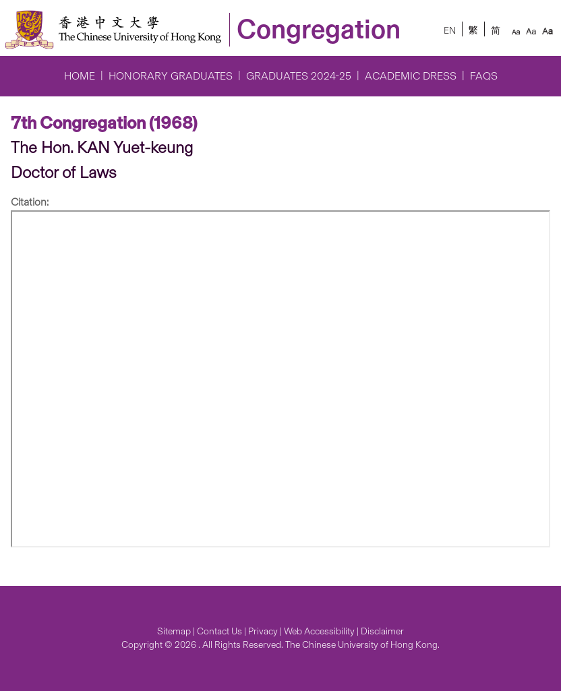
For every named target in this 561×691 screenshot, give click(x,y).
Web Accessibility (319, 631)
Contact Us (219, 631)
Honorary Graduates (171, 75)
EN (450, 30)
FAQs (484, 75)
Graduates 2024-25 (298, 75)
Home (79, 75)
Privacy (263, 631)
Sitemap (174, 631)
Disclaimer (382, 631)
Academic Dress (410, 75)
